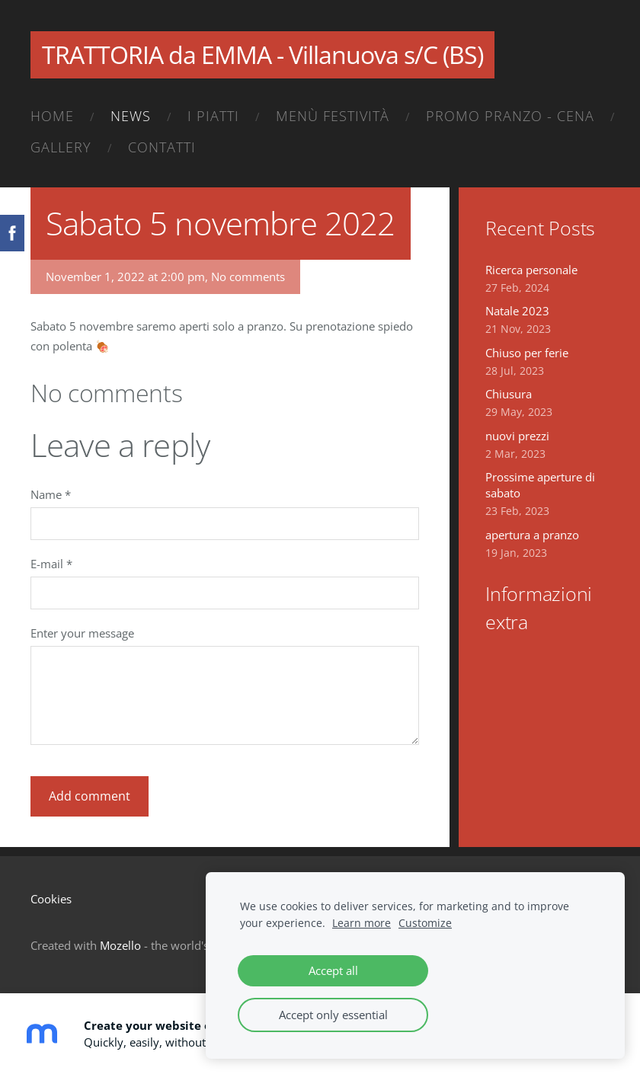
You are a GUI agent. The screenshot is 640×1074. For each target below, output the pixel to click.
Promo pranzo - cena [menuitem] (510, 116)
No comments (248, 276)
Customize (425, 923)
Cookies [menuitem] (51, 898)
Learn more (361, 923)
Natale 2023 (517, 310)
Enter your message (82, 633)
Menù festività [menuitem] (332, 116)
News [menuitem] (130, 116)
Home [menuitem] (52, 116)
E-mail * (51, 563)
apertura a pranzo (532, 534)
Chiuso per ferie (526, 352)
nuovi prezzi (517, 435)
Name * (50, 494)
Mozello (120, 945)
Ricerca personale (531, 269)
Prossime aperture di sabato (540, 484)
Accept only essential (333, 1014)
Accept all (333, 970)
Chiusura (508, 393)
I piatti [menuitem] (213, 116)
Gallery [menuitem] (60, 147)
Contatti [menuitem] (162, 147)
